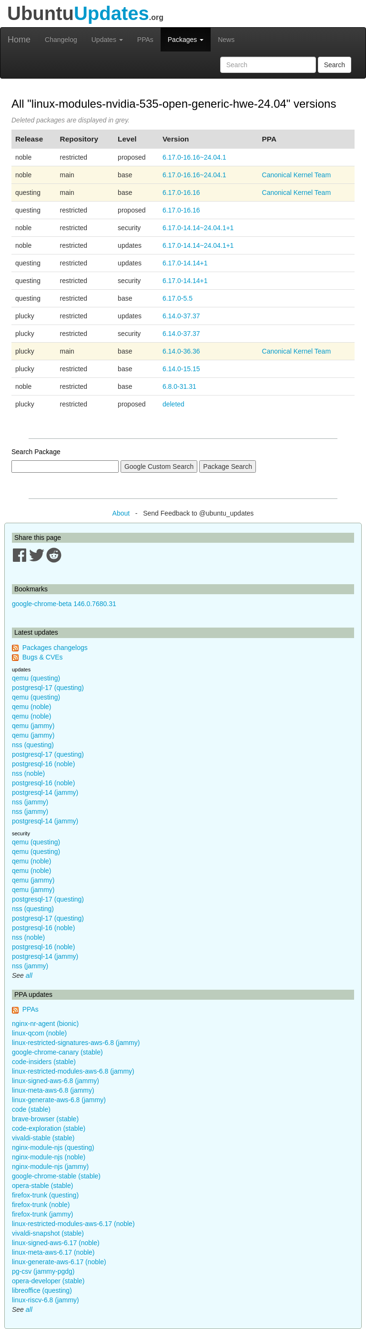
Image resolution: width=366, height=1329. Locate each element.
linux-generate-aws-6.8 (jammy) (59, 1100)
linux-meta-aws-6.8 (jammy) (53, 1090)
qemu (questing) (36, 678)
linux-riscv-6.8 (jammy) (45, 1300)
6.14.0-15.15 (181, 369)
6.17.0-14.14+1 (185, 263)
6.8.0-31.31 (179, 386)
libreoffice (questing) (42, 1290)
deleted (173, 404)
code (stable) (31, 1109)
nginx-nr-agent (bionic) (45, 1023)
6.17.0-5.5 (178, 298)
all (29, 975)
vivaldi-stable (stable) (43, 1138)
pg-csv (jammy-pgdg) (43, 1271)
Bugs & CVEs (42, 657)
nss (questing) (33, 745)
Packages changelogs (55, 647)
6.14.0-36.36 (181, 351)
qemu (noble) (31, 706)
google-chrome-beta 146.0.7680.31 (64, 604)
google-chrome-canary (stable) (57, 1052)
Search (334, 65)
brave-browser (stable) (45, 1119)
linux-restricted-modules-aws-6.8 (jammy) (73, 1071)
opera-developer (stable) (48, 1281)
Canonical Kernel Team (296, 175)
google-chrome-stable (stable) (56, 1176)
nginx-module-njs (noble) (48, 1157)
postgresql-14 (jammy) (45, 792)
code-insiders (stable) (44, 1061)
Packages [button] (185, 39)
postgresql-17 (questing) (48, 687)
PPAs (145, 39)
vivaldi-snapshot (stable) (48, 1233)
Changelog (61, 39)
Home (19, 39)
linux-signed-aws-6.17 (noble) (56, 1243)
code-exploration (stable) (48, 1128)
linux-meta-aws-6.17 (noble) (53, 1252)
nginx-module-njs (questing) (53, 1147)
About (121, 513)
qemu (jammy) (33, 726)
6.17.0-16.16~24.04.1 (194, 157)
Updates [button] (107, 39)
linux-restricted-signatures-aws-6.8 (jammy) (76, 1042)
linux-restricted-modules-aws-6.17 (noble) (73, 1224)
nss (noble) (28, 773)
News (226, 39)
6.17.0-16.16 (181, 192)
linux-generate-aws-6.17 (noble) (59, 1262)
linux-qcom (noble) (39, 1033)
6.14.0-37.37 (181, 316)
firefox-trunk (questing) (45, 1195)
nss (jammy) (30, 802)
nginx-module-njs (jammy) (50, 1166)
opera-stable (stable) (42, 1185)
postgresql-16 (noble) (43, 764)
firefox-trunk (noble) (41, 1204)
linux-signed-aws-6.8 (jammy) (55, 1081)
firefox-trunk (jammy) (42, 1214)
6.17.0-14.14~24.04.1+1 (198, 228)
